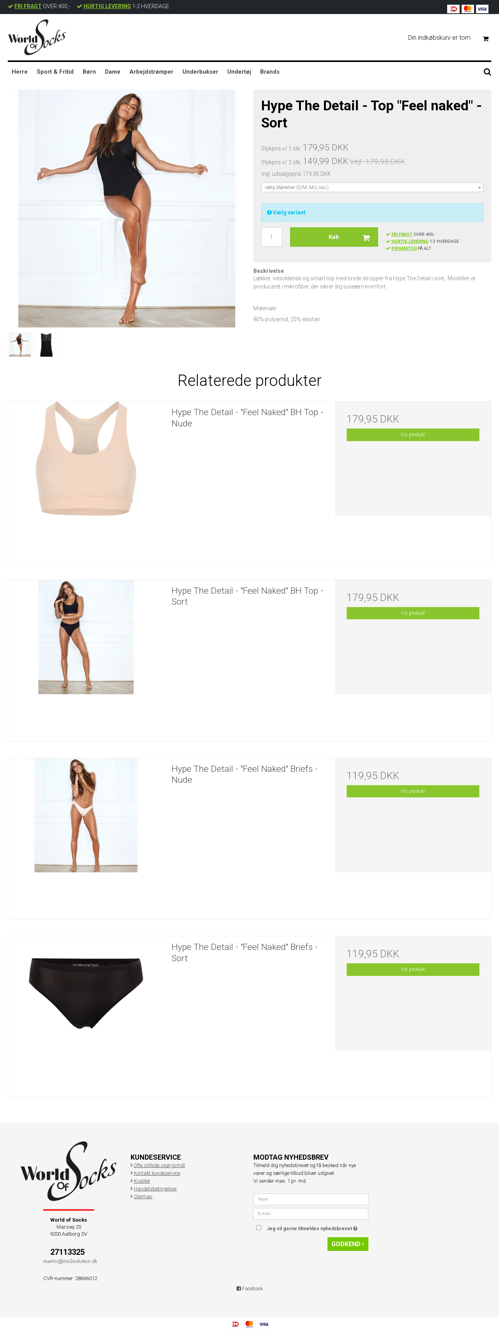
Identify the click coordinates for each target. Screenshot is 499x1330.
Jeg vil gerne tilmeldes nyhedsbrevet (317, 1226)
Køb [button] (353, 237)
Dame (112, 71)
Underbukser (200, 71)
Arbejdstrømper (151, 71)
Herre (20, 71)
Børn (89, 71)
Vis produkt (413, 434)
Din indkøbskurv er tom (451, 38)
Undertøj (239, 71)
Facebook (250, 1288)
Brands (270, 71)
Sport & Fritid (55, 71)
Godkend (348, 1244)
